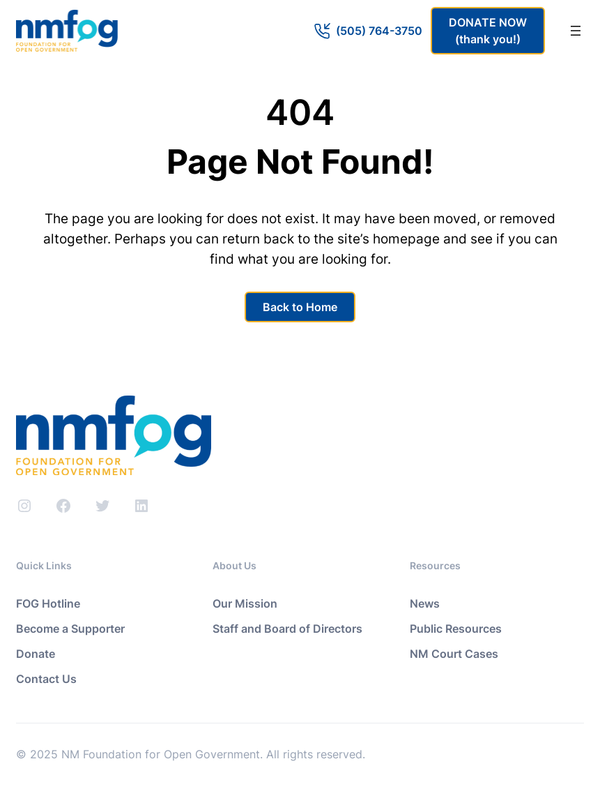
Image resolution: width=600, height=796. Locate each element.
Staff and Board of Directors (287, 629)
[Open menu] (575, 30)
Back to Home (300, 307)
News (425, 603)
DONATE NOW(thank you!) (488, 30)
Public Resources (456, 629)
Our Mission (245, 603)
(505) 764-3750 (379, 31)
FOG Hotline (48, 603)
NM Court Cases (454, 654)
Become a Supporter (70, 629)
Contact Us (46, 679)
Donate (35, 654)
